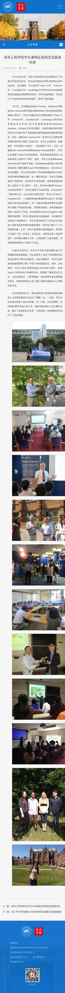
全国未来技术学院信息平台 (23, 952)
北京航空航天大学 (19, 957)
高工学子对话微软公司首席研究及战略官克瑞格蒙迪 (32, 912)
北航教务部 (40, 957)
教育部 (15, 943)
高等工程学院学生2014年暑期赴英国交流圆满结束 (31, 906)
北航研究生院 (17, 962)
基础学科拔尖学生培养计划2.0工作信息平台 (30, 948)
